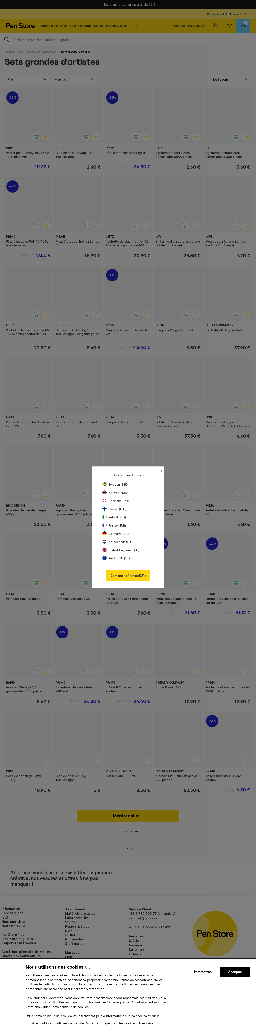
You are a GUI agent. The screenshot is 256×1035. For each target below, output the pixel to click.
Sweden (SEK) (115, 484)
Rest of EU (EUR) (116, 558)
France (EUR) (114, 525)
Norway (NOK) (115, 492)
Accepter (235, 972)
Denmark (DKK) (115, 501)
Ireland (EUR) (114, 517)
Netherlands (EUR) (118, 542)
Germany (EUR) (115, 533)
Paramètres (203, 972)
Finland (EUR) (114, 509)
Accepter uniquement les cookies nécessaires (120, 1023)
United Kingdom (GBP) (120, 550)
